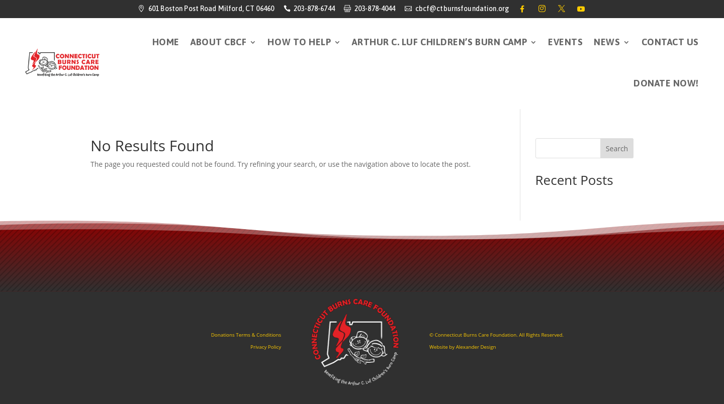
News (607, 42)
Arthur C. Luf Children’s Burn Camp (439, 42)
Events (565, 42)
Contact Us (670, 42)
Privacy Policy (265, 347)
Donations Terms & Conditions (246, 335)
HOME (165, 42)
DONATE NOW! (666, 83)
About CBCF (218, 42)
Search (617, 148)
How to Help (299, 42)
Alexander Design (476, 347)
